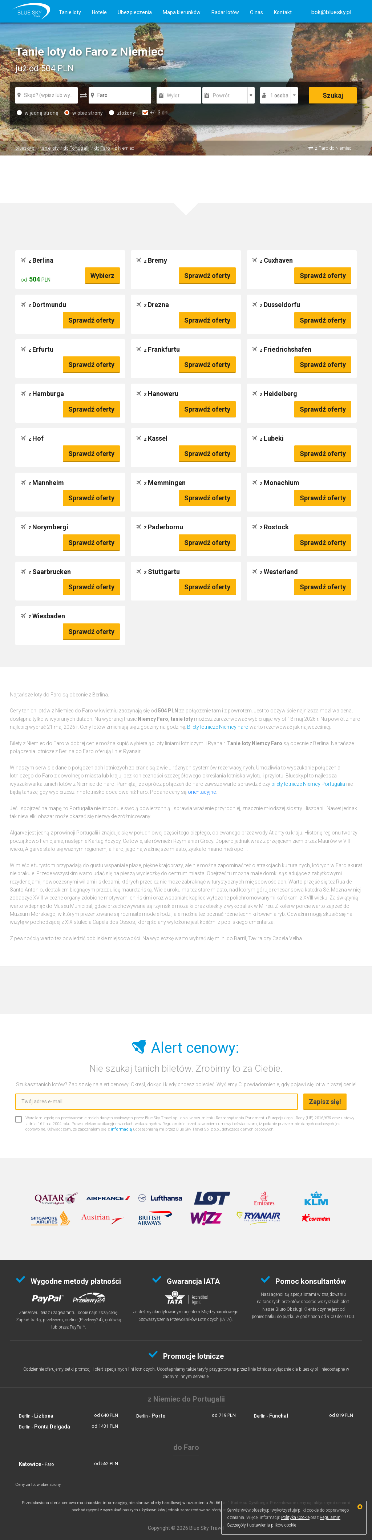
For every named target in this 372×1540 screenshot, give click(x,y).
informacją (121, 1129)
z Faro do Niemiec (333, 148)
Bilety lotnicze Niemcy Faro (217, 727)
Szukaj (333, 95)
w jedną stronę (37, 113)
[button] (331, 12)
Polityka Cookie (295, 1517)
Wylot (173, 95)
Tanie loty (70, 12)
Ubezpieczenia (135, 12)
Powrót (221, 95)
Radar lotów (225, 12)
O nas (256, 12)
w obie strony (83, 113)
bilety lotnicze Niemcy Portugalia (308, 784)
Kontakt (283, 12)
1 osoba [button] (279, 95)
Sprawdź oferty (207, 275)
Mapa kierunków (182, 12)
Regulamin (330, 1517)
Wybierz (102, 275)
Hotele (99, 12)
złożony (122, 113)
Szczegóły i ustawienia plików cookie (261, 1525)
